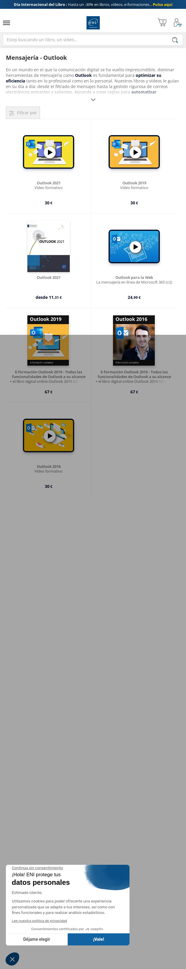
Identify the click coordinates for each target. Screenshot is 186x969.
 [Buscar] (175, 40)
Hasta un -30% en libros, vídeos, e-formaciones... (93, 4)
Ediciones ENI (93, 22)
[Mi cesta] (162, 22)
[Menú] (6, 22)
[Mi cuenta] (177, 22)
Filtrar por (27, 112)
